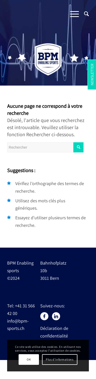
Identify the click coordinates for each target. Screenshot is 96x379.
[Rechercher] (84, 13)
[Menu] (72, 13)
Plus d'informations (59, 359)
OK (29, 359)
